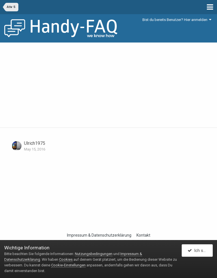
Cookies (66, 259)
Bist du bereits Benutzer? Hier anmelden (176, 20)
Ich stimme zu (200, 250)
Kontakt (143, 235)
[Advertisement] (108, 85)
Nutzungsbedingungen (93, 254)
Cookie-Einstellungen (68, 265)
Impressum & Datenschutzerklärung (99, 235)
